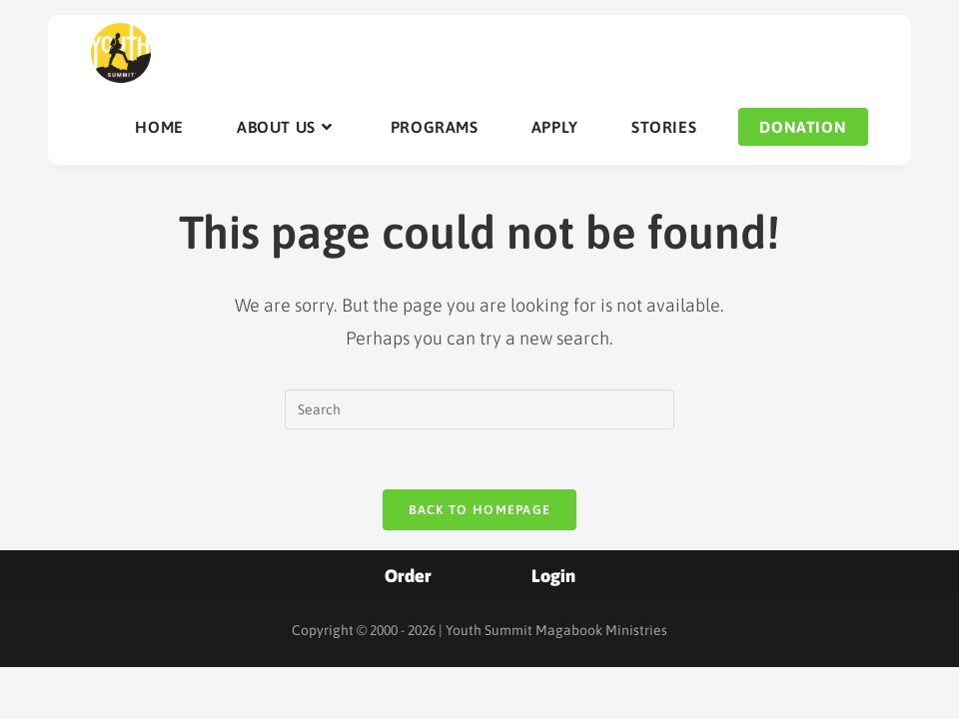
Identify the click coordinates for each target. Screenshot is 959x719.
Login (553, 575)
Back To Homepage (480, 509)
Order (408, 575)
